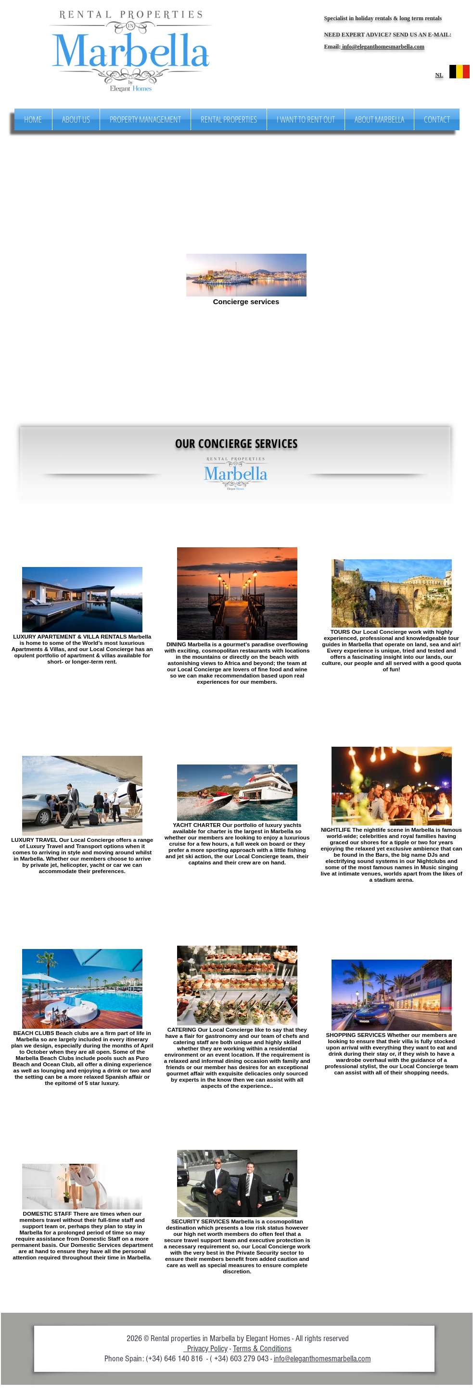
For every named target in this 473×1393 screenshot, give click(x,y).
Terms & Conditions (262, 1349)
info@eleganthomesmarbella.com (382, 46)
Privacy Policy (205, 1349)
